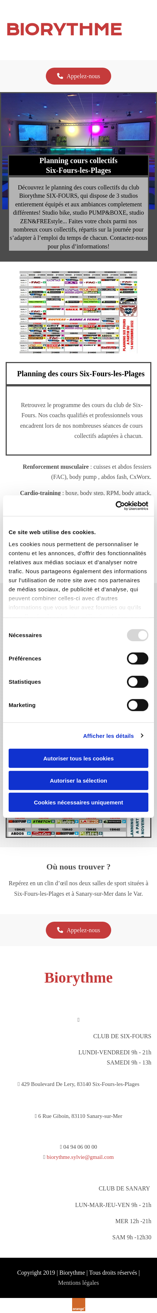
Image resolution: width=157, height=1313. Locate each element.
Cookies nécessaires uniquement (78, 802)
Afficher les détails (108, 735)
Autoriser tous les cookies (78, 758)
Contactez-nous (129, 238)
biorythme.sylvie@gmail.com (80, 1157)
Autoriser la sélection (78, 780)
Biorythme (78, 977)
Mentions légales (78, 1283)
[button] (79, 76)
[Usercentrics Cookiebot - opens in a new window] (115, 505)
